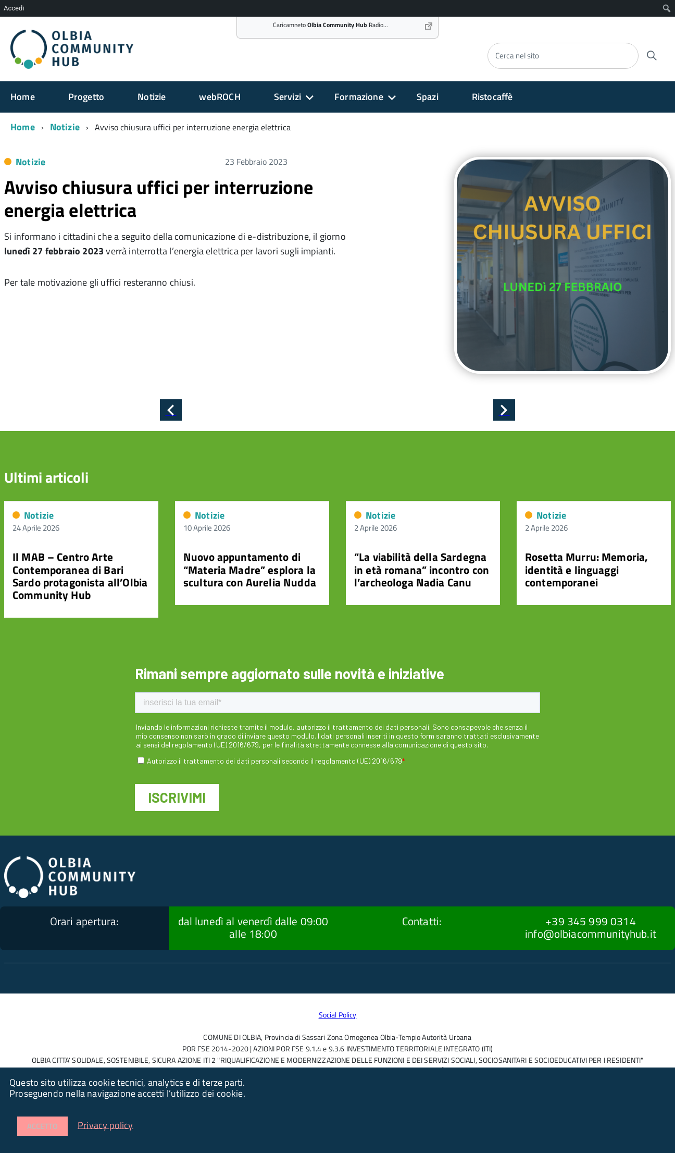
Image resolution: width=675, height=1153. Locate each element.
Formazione (358, 97)
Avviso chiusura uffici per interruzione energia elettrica (158, 198)
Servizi (287, 97)
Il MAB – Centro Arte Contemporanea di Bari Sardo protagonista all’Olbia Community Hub (79, 575)
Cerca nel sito (517, 55)
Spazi (428, 97)
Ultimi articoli (46, 477)
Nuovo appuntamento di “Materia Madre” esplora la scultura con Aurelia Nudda (249, 569)
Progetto (86, 97)
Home (22, 97)
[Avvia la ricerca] (652, 56)
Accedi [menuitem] (14, 8)
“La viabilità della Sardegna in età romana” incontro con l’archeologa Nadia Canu (421, 569)
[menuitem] (667, 8)
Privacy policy (105, 1125)
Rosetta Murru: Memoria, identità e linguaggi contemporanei (586, 569)
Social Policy (338, 1014)
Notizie (152, 97)
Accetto (42, 1126)
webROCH (219, 97)
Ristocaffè (492, 97)
